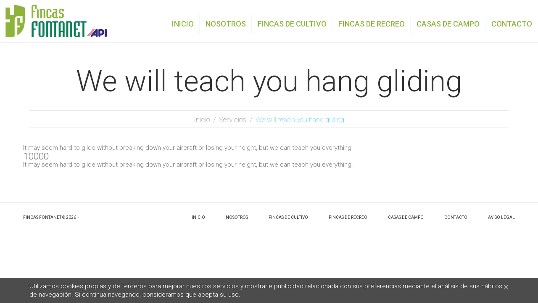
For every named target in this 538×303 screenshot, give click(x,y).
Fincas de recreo (348, 217)
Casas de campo (406, 217)
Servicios (232, 119)
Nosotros (237, 217)
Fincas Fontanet (42, 217)
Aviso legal (501, 217)
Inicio (202, 119)
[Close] (506, 287)
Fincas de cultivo (288, 217)
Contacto (455, 217)
